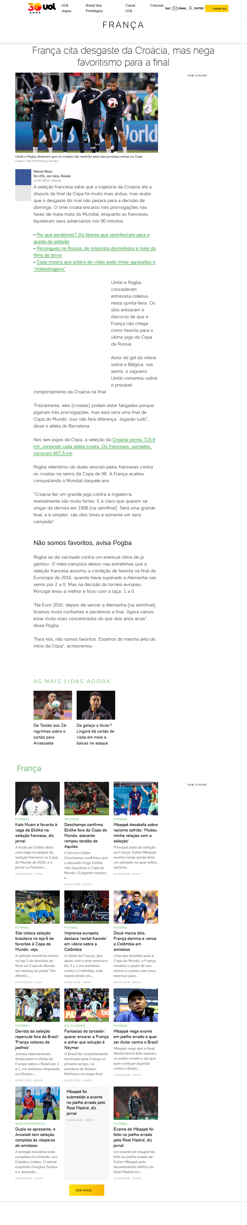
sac (168, 8)
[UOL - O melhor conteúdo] (42, 8)
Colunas (157, 5)
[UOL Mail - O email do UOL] (179, 8)
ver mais (86, 1190)
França (123, 25)
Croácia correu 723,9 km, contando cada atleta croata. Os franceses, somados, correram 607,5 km (94, 446)
